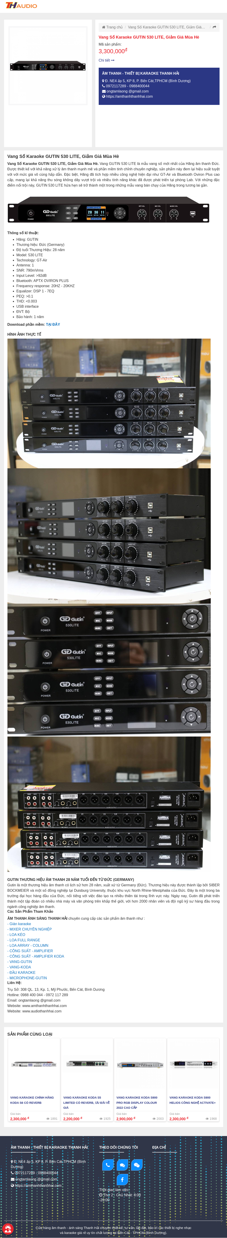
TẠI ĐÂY (53, 324)
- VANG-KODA (19, 967)
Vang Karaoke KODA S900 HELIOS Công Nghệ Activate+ (193, 1100)
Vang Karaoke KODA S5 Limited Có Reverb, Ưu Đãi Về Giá (86, 1103)
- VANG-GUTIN (19, 962)
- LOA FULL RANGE (23, 940)
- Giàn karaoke (19, 924)
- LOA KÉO (16, 935)
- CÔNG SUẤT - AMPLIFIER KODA (35, 956)
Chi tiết (107, 60)
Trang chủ (112, 27)
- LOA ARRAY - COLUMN (28, 945)
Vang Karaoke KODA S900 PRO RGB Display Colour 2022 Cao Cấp (137, 1103)
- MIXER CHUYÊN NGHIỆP (29, 929)
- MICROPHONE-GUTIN (27, 978)
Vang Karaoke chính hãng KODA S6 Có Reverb (32, 1100)
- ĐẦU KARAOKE (21, 973)
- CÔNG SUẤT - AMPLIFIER (30, 951)
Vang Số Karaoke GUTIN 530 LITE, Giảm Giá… (166, 27)
